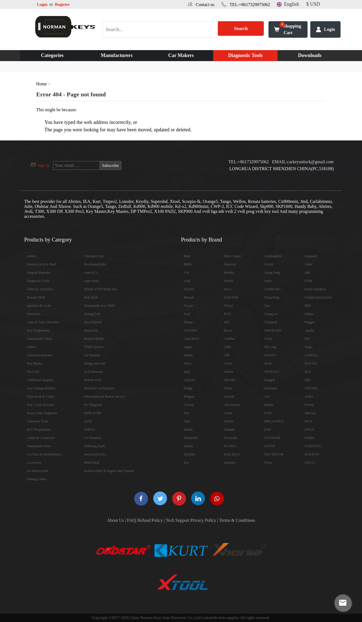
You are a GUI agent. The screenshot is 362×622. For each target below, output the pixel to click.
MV (307, 339)
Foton (268, 463)
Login (42, 4)
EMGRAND (272, 330)
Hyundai (189, 454)
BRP (308, 306)
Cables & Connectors (41, 438)
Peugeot (189, 396)
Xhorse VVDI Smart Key (101, 289)
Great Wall (231, 297)
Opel (187, 421)
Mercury (310, 413)
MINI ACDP (92, 413)
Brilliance (270, 388)
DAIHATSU (313, 446)
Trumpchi (270, 322)
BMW (188, 264)
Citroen (189, 405)
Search (241, 29)
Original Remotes (38, 273)
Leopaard (311, 256)
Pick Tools (91, 297)
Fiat (186, 413)
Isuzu (268, 281)
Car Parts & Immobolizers (44, 454)
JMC (308, 273)
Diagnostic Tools (245, 55)
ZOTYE (269, 446)
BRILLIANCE (274, 421)
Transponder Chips (39, 339)
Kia (186, 463)
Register (63, 4)
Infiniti (228, 421)
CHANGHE (272, 438)
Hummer (230, 463)
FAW (267, 429)
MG (226, 322)
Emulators (33, 314)
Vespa (309, 347)
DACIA (310, 463)
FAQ (131, 520)
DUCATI (311, 363)
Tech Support (178, 520)
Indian (309, 314)
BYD (227, 314)
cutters (31, 256)
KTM (308, 281)
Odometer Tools (37, 421)
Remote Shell (36, 297)
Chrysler (189, 380)
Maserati (230, 264)
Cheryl (228, 306)
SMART (229, 380)
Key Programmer (38, 330)
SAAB (268, 264)
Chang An (271, 314)
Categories (52, 55)
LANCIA (311, 355)
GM (226, 355)
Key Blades (34, 363)
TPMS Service (93, 347)
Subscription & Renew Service (104, 396)
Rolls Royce (232, 454)
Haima (268, 405)
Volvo (187, 363)
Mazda (188, 355)
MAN (308, 421)
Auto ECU (91, 273)
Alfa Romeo (232, 405)
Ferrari (228, 281)
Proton (309, 405)
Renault (189, 297)
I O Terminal (92, 438)
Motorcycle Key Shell (41, 264)
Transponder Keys (39, 446)
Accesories (34, 463)
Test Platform (93, 322)
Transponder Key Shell (99, 306)
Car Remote (92, 355)
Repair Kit (91, 330)
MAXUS (270, 355)
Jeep (187, 372)
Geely (268, 339)
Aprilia (309, 330)
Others (31, 347)
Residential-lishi (95, 264)
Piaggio (310, 322)
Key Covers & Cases (40, 405)
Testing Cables (36, 479)
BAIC (268, 363)
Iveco (228, 289)
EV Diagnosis (93, 405)
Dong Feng (271, 297)
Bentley (229, 273)
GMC (228, 347)
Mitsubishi (191, 438)
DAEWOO (312, 454)
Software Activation (40, 289)
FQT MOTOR (273, 454)
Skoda (228, 388)
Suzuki (188, 446)
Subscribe (110, 165)
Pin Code (33, 372)
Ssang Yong (272, 273)
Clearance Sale (94, 256)
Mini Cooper (232, 256)
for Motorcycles (37, 471)
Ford (187, 314)
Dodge (188, 388)
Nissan (188, 322)
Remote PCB (93, 380)
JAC (267, 396)
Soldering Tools (94, 446)
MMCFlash (91, 463)
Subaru (229, 372)
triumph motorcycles (318, 297)
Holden (309, 438)
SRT (308, 380)
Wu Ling (270, 347)
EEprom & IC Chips (40, 396)
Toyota (188, 306)
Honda (188, 429)
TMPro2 (89, 429)
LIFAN (309, 429)
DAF (308, 372)
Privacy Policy (203, 520)
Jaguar (188, 347)
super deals (91, 281)
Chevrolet (190, 330)
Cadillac (229, 339)
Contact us (205, 4)
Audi (187, 281)
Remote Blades (94, 339)
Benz (187, 256)
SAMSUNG (272, 289)
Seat (267, 306)
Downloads (309, 55)
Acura (228, 413)
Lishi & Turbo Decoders (43, 322)
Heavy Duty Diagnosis (42, 413)
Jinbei (309, 264)
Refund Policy (150, 520)
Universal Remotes (39, 355)
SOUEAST (271, 372)
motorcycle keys (95, 454)
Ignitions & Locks (39, 306)
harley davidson (315, 289)
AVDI (88, 421)
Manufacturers (117, 55)
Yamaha (229, 429)
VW (186, 273)
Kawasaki (230, 438)
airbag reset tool (94, 363)
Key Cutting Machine (41, 388)
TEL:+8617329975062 (250, 4)
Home (41, 84)
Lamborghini (272, 256)
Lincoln (229, 396)
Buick (228, 330)
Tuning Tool (92, 314)
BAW (268, 413)
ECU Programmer (39, 429)
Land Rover (191, 339)
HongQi (269, 380)
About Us (115, 520)
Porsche (189, 289)
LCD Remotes (93, 372)
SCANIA (230, 446)
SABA (309, 396)
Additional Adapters (40, 380)
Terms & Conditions (237, 520)
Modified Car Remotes (99, 388)
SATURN (311, 388)
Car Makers (181, 55)
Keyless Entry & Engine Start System (109, 471)
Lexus (228, 363)
